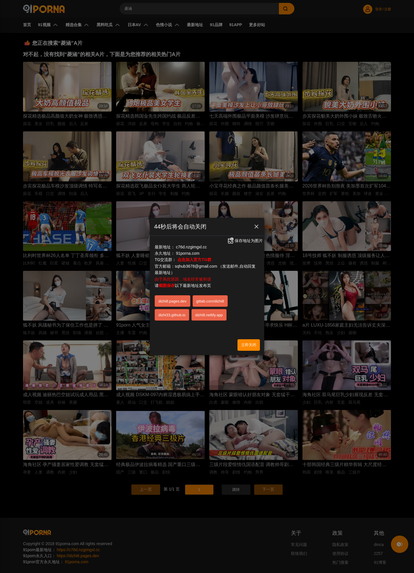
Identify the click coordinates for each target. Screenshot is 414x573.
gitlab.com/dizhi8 (210, 301)
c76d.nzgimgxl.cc (191, 247)
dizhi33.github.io (171, 315)
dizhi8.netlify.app (209, 315)
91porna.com (188, 253)
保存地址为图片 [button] (245, 240)
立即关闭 (248, 345)
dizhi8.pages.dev (172, 301)
